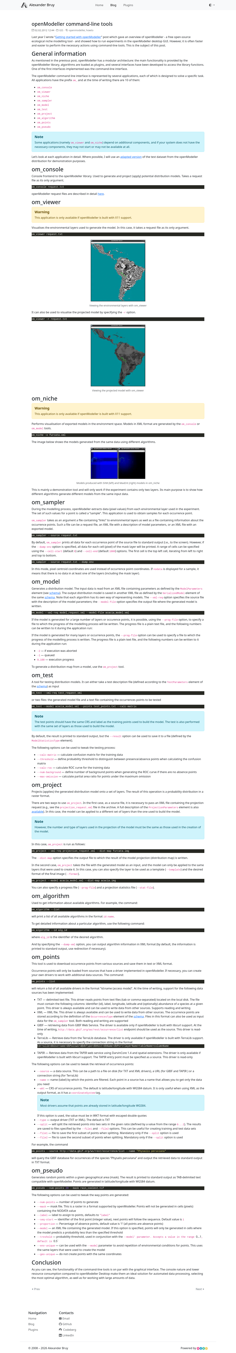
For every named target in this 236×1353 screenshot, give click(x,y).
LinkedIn (66, 1335)
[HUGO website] (202, 1348)
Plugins (128, 5)
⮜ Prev (36, 1289)
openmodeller (77, 30)
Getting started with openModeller (78, 37)
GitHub (65, 1324)
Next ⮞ (200, 1289)
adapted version (131, 157)
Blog (113, 5)
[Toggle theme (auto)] (212, 5)
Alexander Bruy (37, 5)
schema (54, 593)
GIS (61, 30)
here (101, 194)
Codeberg (67, 1330)
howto (89, 30)
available (37, 812)
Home (99, 5)
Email (64, 1318)
